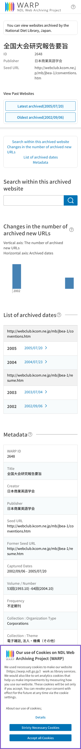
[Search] (71, 200)
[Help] (71, 229)
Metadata (40, 162)
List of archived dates (41, 157)
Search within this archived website (40, 141)
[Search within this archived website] (33, 200)
